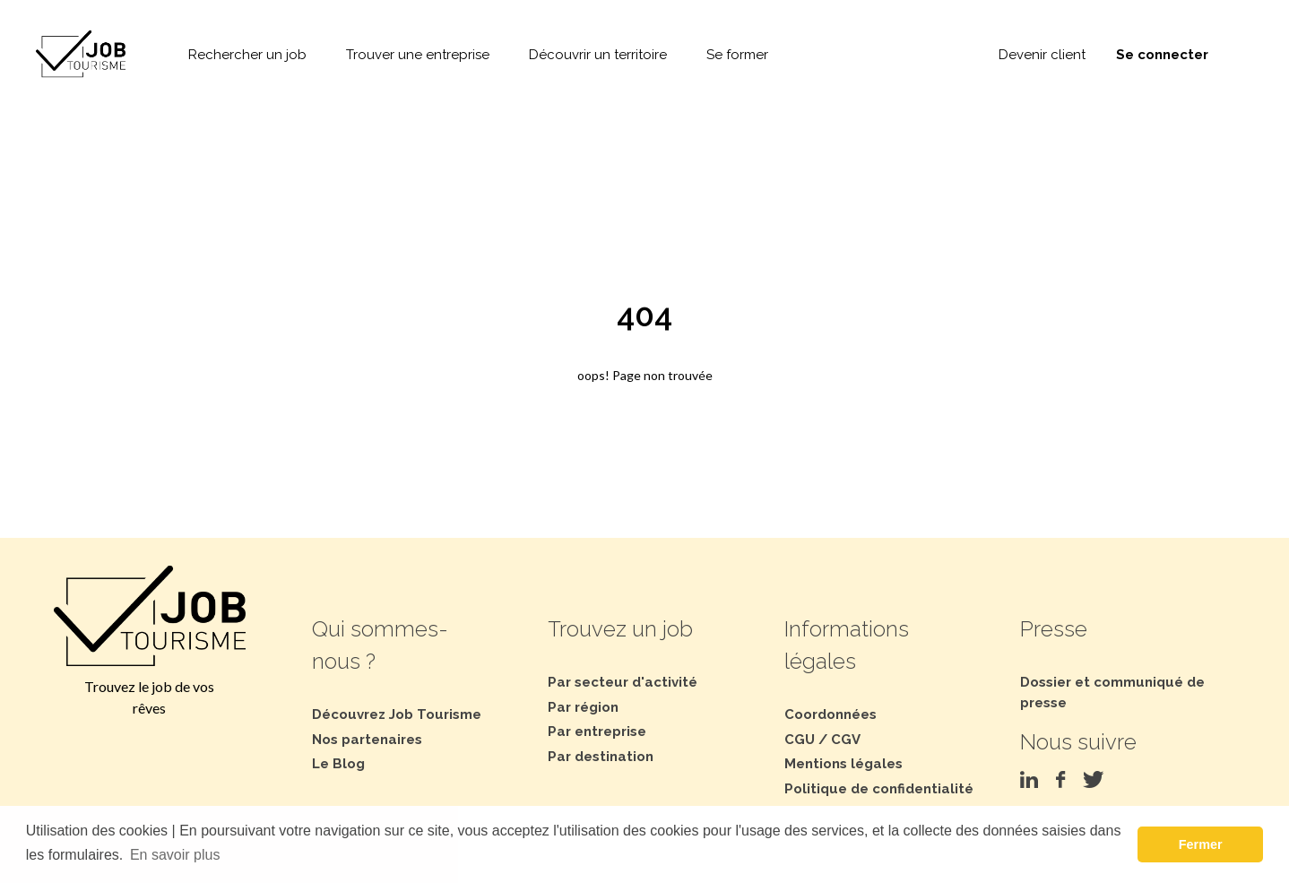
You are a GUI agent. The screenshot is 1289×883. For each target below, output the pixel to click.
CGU (799, 740)
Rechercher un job (247, 55)
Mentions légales (843, 764)
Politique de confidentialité (878, 789)
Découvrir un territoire (598, 55)
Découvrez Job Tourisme (396, 714)
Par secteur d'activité (622, 682)
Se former (737, 55)
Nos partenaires (367, 740)
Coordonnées (830, 714)
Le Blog (338, 764)
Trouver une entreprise (417, 55)
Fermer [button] (1201, 844)
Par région (583, 707)
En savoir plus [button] (175, 854)
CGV (846, 740)
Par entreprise (597, 731)
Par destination (600, 757)
